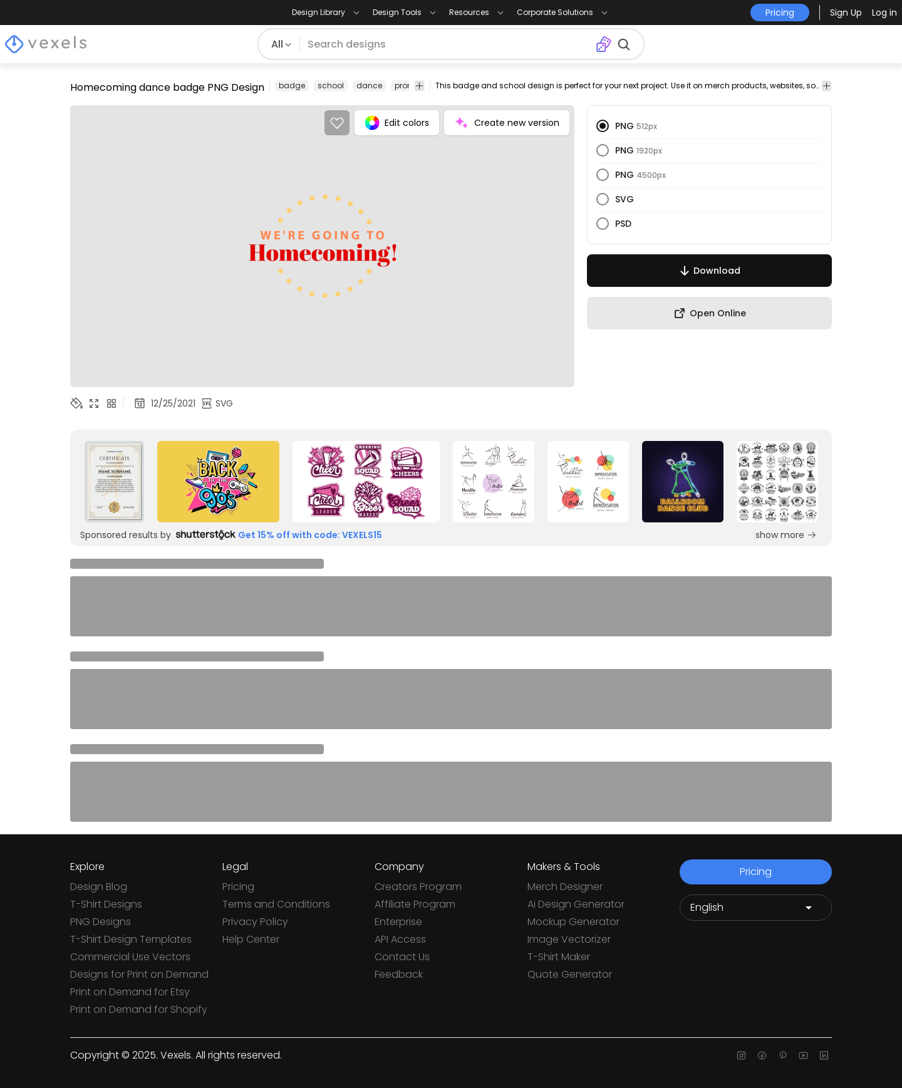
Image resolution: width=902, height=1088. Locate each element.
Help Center (250, 939)
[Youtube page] (803, 1055)
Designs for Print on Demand (139, 974)
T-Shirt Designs (106, 904)
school (331, 85)
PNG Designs (100, 921)
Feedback (399, 974)
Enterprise (398, 921)
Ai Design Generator (576, 904)
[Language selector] (755, 907)
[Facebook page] (762, 1055)
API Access (400, 939)
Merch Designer (565, 886)
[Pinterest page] (783, 1055)
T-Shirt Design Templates (131, 939)
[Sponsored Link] (114, 482)
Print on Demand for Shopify (138, 1009)
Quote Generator (569, 974)
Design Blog (98, 886)
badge (292, 85)
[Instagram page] (741, 1055)
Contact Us (402, 957)
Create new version (506, 122)
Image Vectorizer (569, 939)
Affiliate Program (415, 904)
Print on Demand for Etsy (130, 992)
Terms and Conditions (276, 904)
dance (369, 85)
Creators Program (418, 886)
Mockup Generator (573, 921)
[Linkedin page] (824, 1055)
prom (405, 85)
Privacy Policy (255, 921)
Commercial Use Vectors (130, 957)
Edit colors (397, 122)
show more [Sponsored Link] (786, 535)
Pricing (238, 886)
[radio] (603, 126)
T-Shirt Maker (558, 957)
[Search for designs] (447, 44)
